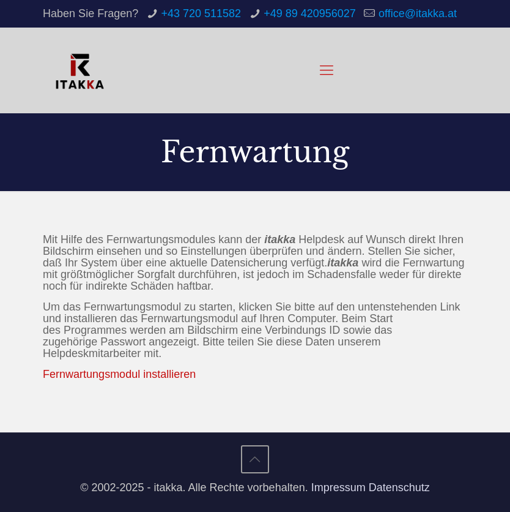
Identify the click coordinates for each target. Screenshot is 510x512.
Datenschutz (399, 487)
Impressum (338, 487)
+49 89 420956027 (310, 13)
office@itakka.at (418, 13)
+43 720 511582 (201, 13)
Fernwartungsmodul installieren (119, 374)
